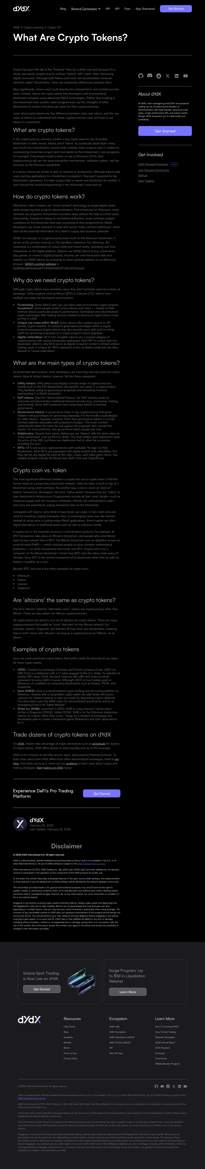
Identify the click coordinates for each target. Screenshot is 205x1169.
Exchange (160, 1053)
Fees (127, 8)
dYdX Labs (114, 1026)
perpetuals (98, 743)
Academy (68, 1037)
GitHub (142, 175)
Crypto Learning (33, 27)
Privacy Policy (70, 1058)
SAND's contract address (40, 264)
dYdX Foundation (117, 1031)
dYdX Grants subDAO (120, 1042)
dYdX (16, 27)
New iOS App (115, 1053)
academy (71, 763)
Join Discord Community (153, 170)
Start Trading (146, 180)
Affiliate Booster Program (167, 1063)
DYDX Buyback (162, 1047)
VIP (107, 8)
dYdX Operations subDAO (122, 1037)
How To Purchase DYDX (167, 1026)
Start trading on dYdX (50, 767)
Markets (67, 1042)
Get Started (176, 8)
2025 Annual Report (165, 1042)
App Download (145, 8)
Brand (67, 1047)
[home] (21, 8)
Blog (63, 8)
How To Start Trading (165, 1031)
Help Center (69, 1026)
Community (161, 1058)
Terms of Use (70, 1053)
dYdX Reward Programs (153, 164)
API (117, 8)
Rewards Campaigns (165, 1037)
